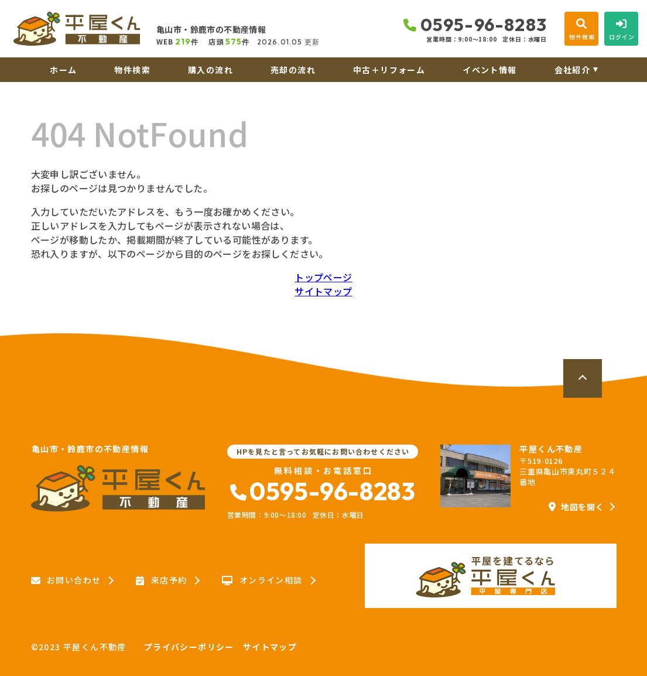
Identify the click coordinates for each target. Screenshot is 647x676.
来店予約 (161, 580)
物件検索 (132, 70)
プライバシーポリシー (189, 647)
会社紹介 (572, 70)
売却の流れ (293, 70)
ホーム (63, 70)
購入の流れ (210, 70)
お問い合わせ (66, 580)
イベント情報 (489, 70)
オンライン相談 (262, 580)
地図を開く (576, 507)
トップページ (323, 277)
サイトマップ (323, 291)
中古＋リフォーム (389, 70)
